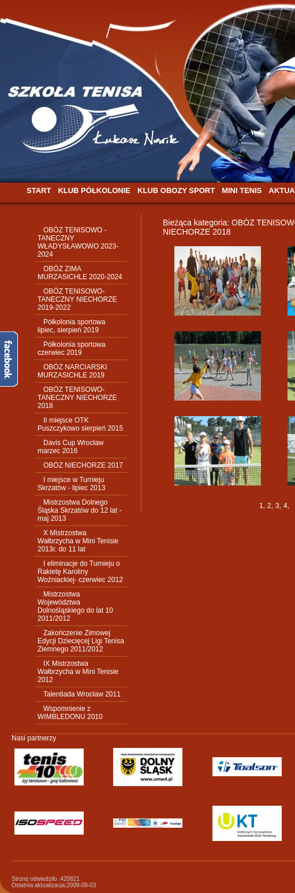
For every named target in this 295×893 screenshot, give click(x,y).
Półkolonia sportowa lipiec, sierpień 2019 (71, 326)
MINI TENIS (242, 190)
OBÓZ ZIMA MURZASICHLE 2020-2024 (80, 273)
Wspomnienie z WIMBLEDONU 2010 (70, 713)
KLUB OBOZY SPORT (176, 190)
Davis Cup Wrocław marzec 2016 (70, 447)
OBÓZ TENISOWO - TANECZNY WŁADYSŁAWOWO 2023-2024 (78, 242)
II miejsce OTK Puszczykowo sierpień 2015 (80, 424)
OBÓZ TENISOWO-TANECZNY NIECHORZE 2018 (77, 398)
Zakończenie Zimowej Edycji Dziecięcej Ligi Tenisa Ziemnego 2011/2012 (81, 641)
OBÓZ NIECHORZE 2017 (83, 465)
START (39, 190)
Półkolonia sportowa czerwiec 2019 (71, 348)
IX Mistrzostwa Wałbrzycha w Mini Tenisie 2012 (78, 671)
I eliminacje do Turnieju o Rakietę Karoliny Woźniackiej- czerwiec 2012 (80, 571)
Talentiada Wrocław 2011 (82, 694)
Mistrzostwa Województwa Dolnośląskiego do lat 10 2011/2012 (75, 606)
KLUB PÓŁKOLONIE (94, 190)
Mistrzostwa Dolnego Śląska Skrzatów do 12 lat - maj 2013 (79, 510)
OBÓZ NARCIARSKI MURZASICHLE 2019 (72, 371)
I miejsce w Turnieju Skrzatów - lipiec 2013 (71, 484)
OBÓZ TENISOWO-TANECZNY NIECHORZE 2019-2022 (77, 299)
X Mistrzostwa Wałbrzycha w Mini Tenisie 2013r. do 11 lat (78, 541)
